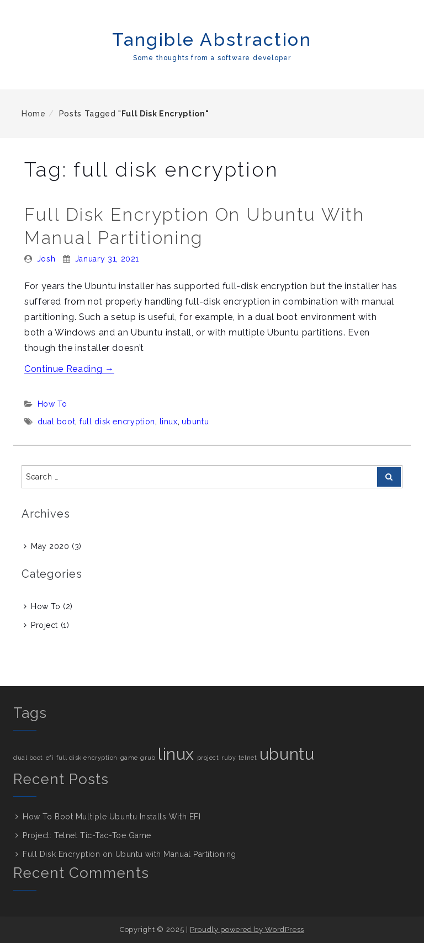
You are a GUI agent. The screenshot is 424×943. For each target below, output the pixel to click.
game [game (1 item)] (129, 757)
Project (44, 625)
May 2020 (50, 546)
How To (52, 403)
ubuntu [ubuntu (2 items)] (286, 754)
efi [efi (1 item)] (50, 757)
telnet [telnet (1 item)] (248, 757)
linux (169, 421)
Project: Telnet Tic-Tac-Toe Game (87, 835)
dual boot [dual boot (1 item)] (28, 757)
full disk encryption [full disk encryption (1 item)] (87, 757)
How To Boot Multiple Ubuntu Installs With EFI (111, 816)
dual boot (57, 421)
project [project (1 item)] (208, 757)
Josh (46, 258)
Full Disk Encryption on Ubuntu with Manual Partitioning (129, 854)
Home (34, 113)
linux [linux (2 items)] (176, 754)
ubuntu (195, 421)
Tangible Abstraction (211, 39)
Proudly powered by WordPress (247, 929)
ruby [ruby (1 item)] (228, 757)
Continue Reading (69, 369)
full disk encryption (117, 421)
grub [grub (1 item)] (147, 757)
